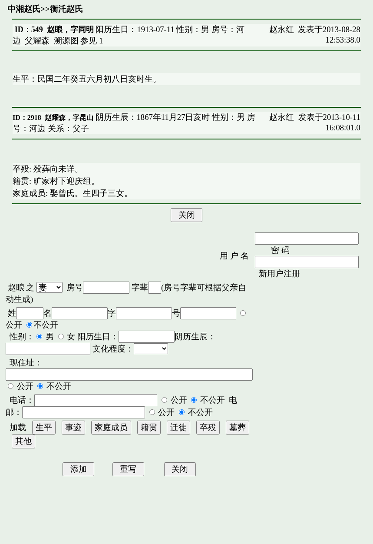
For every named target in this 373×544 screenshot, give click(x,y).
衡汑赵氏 (66, 8)
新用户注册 (279, 273)
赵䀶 (16, 287)
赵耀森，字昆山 (69, 117)
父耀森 (37, 40)
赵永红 (281, 29)
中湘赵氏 (23, 8)
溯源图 (66, 40)
